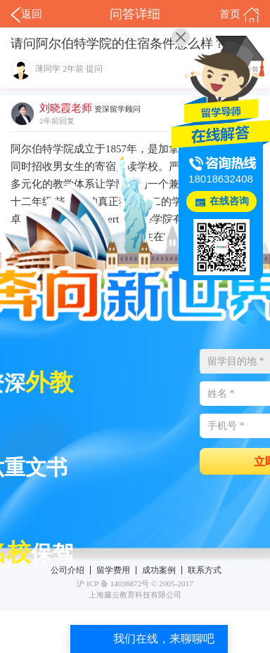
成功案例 (159, 570)
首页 (239, 14)
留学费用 (113, 570)
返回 (26, 14)
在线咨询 (229, 201)
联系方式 (204, 570)
